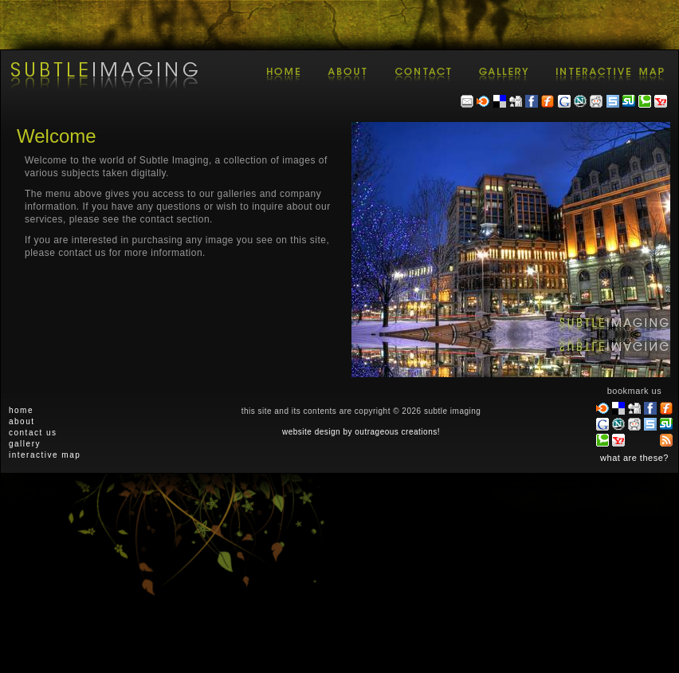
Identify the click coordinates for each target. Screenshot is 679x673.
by (347, 431)
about (22, 421)
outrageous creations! (397, 431)
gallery (25, 443)
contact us (33, 432)
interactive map (44, 455)
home (21, 410)
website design (311, 431)
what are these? (634, 457)
